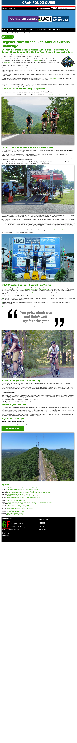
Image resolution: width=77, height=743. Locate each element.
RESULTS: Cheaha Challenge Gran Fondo (15, 512)
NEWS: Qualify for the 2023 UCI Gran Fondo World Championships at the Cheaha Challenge (26, 491)
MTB (35, 30)
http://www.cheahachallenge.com (38, 424)
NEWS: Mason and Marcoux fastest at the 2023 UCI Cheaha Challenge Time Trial (24, 489)
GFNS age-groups (31, 292)
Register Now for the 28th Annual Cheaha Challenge (26, 33)
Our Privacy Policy (5, 535)
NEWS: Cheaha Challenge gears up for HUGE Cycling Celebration (20, 508)
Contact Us (4, 532)
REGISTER (12, 8)
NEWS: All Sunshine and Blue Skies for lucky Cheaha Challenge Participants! (22, 496)
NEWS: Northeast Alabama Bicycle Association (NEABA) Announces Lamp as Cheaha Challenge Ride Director (29, 502)
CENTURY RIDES (41, 30)
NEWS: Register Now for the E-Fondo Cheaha (16, 500)
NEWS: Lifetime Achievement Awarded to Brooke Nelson (19, 494)
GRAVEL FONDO (28, 30)
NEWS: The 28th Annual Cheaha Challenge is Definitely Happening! (20, 507)
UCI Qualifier (25, 158)
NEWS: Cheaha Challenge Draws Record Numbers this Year (19, 505)
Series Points (7, 289)
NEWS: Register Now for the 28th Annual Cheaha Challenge (19, 510)
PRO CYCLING (10, 30)
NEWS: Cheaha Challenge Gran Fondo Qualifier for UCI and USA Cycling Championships (25, 497)
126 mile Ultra (37, 60)
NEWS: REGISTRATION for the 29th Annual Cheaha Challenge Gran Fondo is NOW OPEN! (25, 499)
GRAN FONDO (19, 30)
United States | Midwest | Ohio (8, 33)
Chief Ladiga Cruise (9, 62)
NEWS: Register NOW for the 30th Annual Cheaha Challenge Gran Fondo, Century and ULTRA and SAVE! (28, 493)
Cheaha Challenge (25, 55)
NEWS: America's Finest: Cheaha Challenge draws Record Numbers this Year (23, 504)
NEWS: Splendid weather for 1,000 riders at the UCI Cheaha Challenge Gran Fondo (24, 488)
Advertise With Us (5, 534)
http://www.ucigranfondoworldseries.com (57, 230)
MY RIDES (6, 8)
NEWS (3, 30)
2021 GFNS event (24, 288)
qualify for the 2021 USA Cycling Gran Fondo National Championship (31, 289)
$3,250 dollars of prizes (55, 94)
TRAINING (55, 30)
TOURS (49, 30)
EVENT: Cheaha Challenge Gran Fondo (15, 515)
